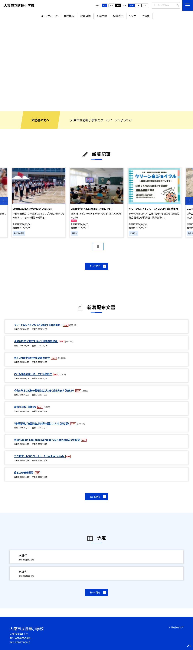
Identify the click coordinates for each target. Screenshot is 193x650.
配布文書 (101, 16)
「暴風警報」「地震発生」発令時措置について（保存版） (42, 423)
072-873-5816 (22, 638)
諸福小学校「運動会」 (25, 407)
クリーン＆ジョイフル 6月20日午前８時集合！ (38, 325)
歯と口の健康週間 (24, 472)
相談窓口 (118, 16)
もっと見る (95, 266)
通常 (104, 5)
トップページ (50, 16)
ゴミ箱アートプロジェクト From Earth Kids (39, 456)
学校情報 (69, 16)
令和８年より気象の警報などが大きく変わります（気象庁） (44, 390)
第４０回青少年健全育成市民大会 (32, 358)
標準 (131, 5)
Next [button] (189, 201)
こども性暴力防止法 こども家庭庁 (33, 374)
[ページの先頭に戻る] (189, 646)
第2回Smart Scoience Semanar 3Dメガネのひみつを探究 (47, 440)
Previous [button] (4, 201)
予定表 (146, 16)
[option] (96, 66)
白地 (111, 5)
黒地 (118, 5)
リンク (132, 16)
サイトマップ (177, 627)
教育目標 (85, 16)
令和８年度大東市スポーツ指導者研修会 (36, 341)
